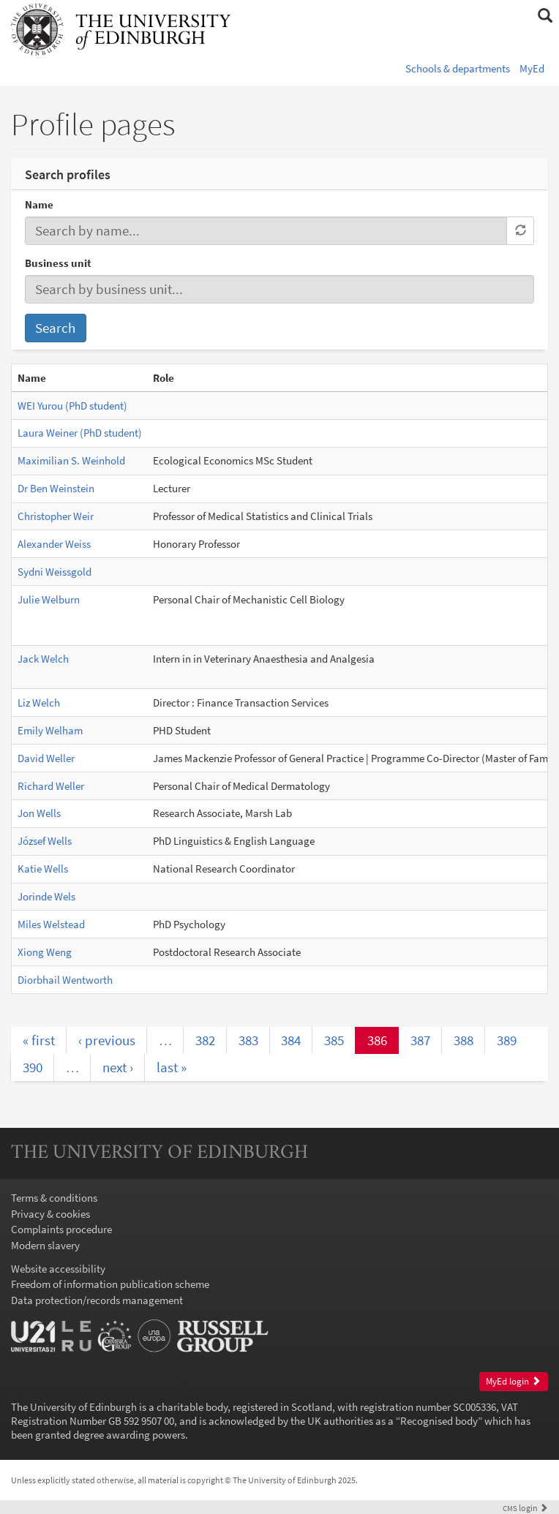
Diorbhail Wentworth (65, 980)
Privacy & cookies (50, 1214)
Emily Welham (50, 730)
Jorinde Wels (46, 896)
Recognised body (439, 1421)
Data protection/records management (97, 1300)
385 (334, 1040)
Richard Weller (51, 786)
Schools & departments (457, 68)
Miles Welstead (51, 924)
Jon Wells (39, 813)
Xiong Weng (45, 952)
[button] (544, 16)
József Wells (45, 841)
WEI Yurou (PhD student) (72, 406)
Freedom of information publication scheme (110, 1284)
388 (463, 1040)
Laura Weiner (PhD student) (80, 433)
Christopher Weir (56, 516)
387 (420, 1040)
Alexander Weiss (54, 544)
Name (39, 204)
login (525, 1507)
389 (507, 1040)
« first (39, 1040)
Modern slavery (45, 1245)
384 (291, 1040)
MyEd (531, 68)
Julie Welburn (49, 599)
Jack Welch (43, 659)
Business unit (58, 263)
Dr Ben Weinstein (56, 488)
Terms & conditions (54, 1198)
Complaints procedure (61, 1229)
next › (117, 1067)
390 (32, 1067)
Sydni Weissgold (54, 572)
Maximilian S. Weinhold (71, 460)
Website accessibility (58, 1269)
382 (205, 1040)
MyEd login (513, 1381)
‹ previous (106, 1040)
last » (172, 1067)
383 (248, 1040)
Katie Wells (43, 868)
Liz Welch (39, 702)
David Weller (46, 758)
